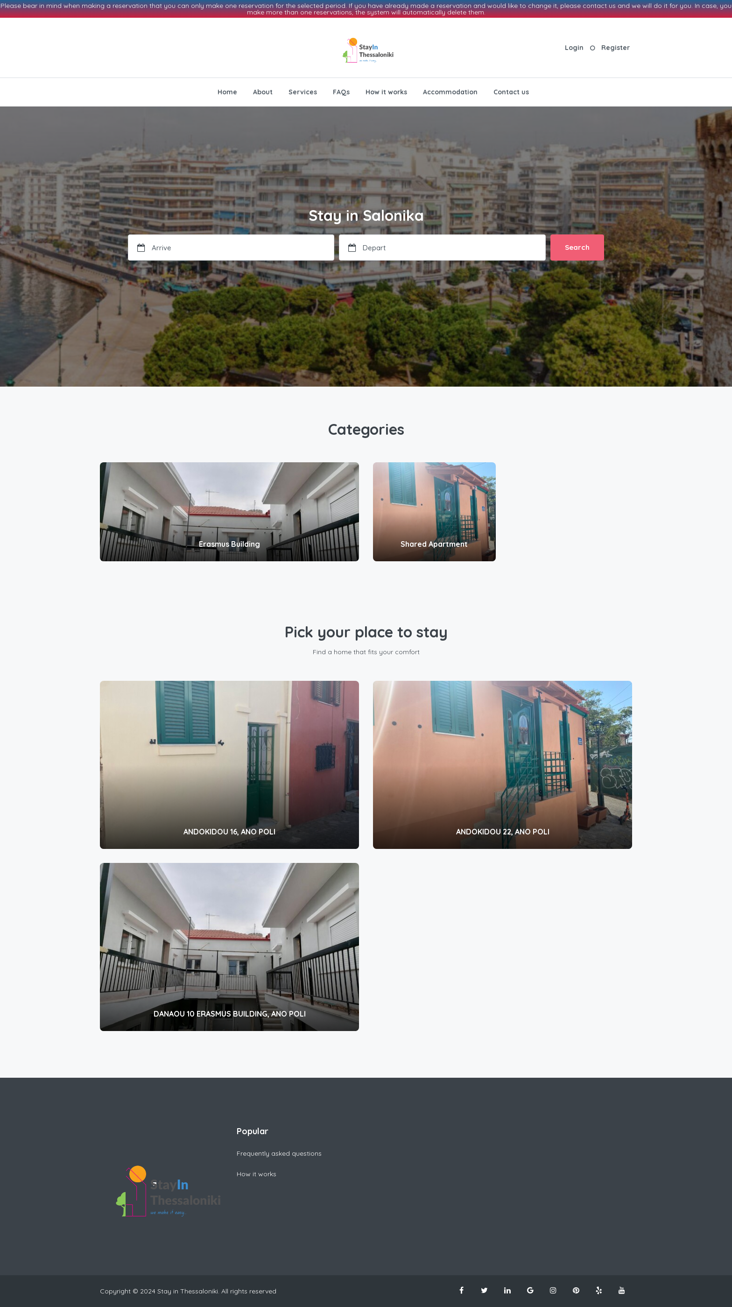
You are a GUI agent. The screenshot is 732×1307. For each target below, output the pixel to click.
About (263, 92)
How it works (386, 92)
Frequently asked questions (279, 1153)
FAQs (341, 92)
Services (303, 92)
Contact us (511, 92)
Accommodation (450, 92)
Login (574, 47)
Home (227, 92)
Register (615, 47)
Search (577, 247)
